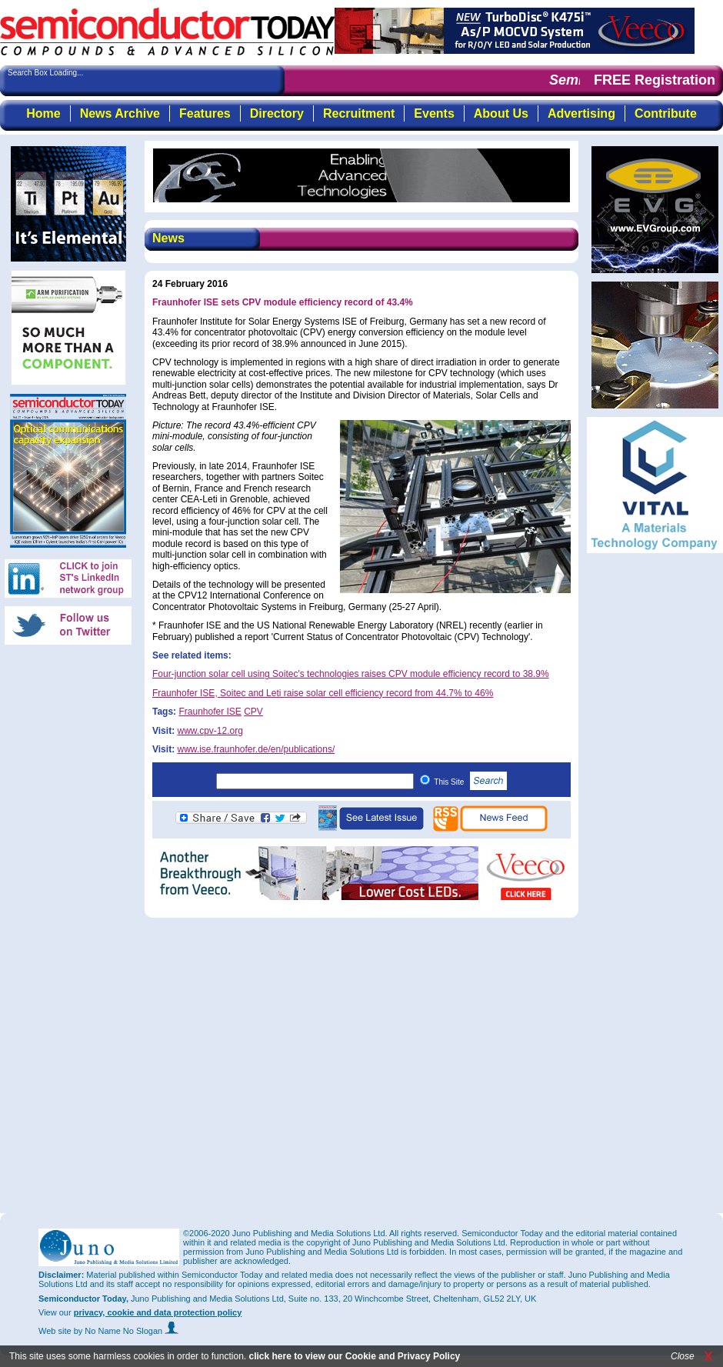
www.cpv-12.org (209, 730)
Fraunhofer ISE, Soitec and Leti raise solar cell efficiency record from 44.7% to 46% (322, 693)
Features (205, 113)
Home (43, 113)
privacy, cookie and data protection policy (158, 1312)
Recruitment (359, 113)
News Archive (120, 113)
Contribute (666, 113)
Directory (277, 113)
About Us (501, 113)
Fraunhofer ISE (209, 711)
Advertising (581, 113)
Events (434, 113)
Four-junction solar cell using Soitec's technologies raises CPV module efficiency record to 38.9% (350, 673)
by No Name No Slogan (126, 1330)
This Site (470, 782)
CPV (253, 711)
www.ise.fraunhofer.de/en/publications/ (256, 749)
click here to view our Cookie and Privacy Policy (354, 1356)
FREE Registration (654, 80)
